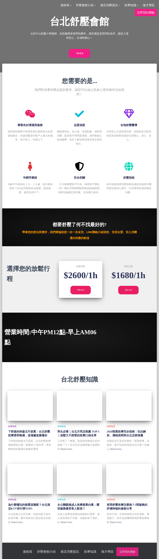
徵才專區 (149, 7)
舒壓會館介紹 (86, 7)
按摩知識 (131, 7)
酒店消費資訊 (110, 7)
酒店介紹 (128, 290)
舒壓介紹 (80, 290)
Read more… (67, 449)
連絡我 (65, 7)
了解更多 (79, 53)
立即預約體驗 (146, 14)
